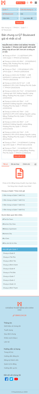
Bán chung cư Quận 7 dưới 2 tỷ (14, 195)
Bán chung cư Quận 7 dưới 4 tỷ (14, 205)
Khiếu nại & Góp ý (10, 338)
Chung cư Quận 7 (9, 276)
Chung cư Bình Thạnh (10, 288)
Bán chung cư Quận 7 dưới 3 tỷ (14, 200)
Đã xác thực (15, 164)
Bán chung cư (6, 28)
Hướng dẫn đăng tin (11, 356)
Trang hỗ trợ (8, 352)
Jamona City (8, 234)
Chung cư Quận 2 (9, 280)
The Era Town (8, 219)
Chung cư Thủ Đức (9, 272)
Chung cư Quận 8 (9, 269)
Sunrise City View (10, 224)
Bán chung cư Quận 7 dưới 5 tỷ (14, 210)
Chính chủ (26, 164)
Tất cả (5, 164)
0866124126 (20, 315)
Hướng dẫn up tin (10, 368)
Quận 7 (23, 28)
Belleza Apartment (10, 229)
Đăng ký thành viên (11, 360)
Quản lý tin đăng (10, 364)
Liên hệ (6, 342)
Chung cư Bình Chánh (10, 265)
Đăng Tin (21, 3)
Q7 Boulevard (6, 30)
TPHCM (16, 28)
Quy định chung (10, 334)
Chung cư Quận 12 (9, 284)
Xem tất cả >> (19, 156)
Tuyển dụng (8, 330)
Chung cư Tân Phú (9, 257)
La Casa (6, 238)
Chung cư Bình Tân (9, 261)
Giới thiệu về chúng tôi (12, 326)
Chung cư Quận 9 (9, 253)
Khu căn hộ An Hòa (10, 243)
